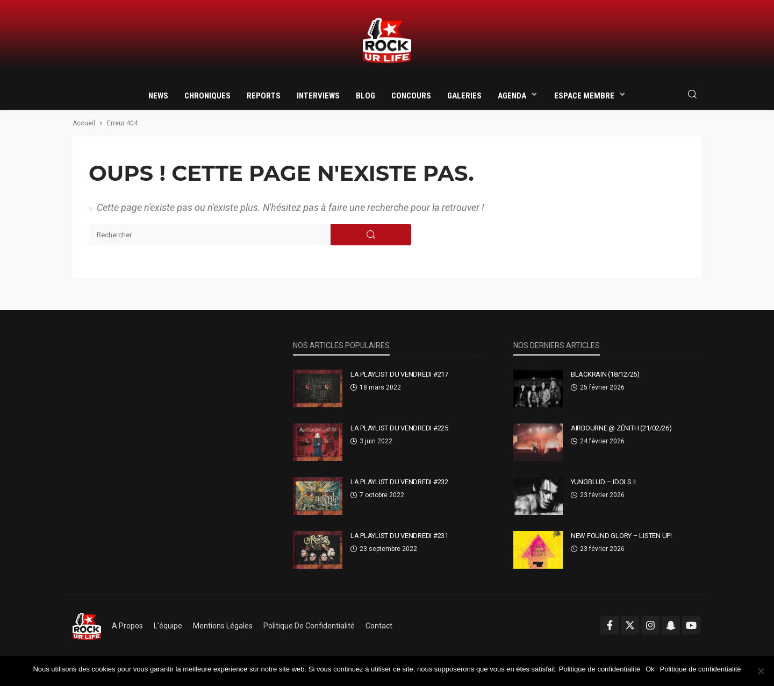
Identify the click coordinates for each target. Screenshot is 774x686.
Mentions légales (223, 625)
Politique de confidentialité (309, 625)
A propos (127, 625)
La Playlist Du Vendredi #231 (399, 536)
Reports (264, 96)
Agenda (512, 96)
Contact (379, 625)
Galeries (464, 96)
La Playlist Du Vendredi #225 (399, 428)
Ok (650, 669)
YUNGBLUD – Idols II (603, 482)
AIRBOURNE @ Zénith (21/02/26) (621, 428)
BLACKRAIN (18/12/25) (605, 374)
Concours (411, 96)
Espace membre (584, 96)
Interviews (318, 96)
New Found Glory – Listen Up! (621, 536)
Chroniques (207, 96)
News (158, 96)
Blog (365, 96)
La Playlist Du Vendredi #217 (399, 374)
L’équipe (168, 625)
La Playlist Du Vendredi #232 (399, 482)
